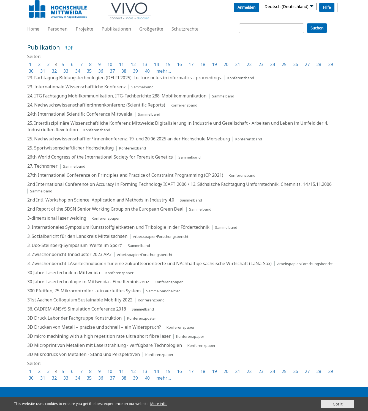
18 (202, 64)
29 (330, 64)
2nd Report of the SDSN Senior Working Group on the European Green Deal (105, 209)
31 (42, 71)
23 (260, 64)
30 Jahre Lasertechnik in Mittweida (63, 273)
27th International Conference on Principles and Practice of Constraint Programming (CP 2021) (125, 175)
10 (109, 64)
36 (100, 71)
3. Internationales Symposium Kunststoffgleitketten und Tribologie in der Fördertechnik (118, 227)
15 (167, 64)
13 (144, 64)
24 (272, 64)
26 (295, 64)
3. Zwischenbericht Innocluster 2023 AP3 (69, 254)
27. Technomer (42, 166)
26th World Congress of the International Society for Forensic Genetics (100, 157)
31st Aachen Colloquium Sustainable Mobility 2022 (79, 300)
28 (318, 64)
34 (77, 71)
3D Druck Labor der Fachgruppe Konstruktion (74, 318)
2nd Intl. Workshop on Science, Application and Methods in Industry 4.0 (100, 200)
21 (237, 64)
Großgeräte (151, 29)
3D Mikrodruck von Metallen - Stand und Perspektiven (83, 354)
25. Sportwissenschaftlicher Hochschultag (70, 148)
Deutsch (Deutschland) (287, 6)
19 (214, 64)
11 (121, 64)
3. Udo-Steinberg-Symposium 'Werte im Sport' (74, 245)
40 (147, 71)
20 (225, 64)
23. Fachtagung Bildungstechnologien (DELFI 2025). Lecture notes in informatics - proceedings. (125, 78)
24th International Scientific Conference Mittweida (79, 114)
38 (123, 71)
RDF (68, 47)
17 (191, 64)
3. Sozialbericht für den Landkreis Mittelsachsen (77, 236)
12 (133, 64)
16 (179, 64)
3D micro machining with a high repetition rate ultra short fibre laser (99, 336)
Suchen (316, 28)
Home (33, 29)
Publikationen (116, 29)
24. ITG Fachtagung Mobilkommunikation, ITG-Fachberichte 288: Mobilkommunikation (116, 96)
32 (54, 71)
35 (89, 71)
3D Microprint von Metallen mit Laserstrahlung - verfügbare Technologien (104, 345)
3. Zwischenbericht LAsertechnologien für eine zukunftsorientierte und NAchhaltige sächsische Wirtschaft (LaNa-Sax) (149, 263)
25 (284, 64)
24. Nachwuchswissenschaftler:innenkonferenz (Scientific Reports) (96, 105)
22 (249, 64)
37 (112, 71)
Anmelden (246, 7)
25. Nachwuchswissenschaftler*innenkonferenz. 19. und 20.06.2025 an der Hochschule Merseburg (128, 139)
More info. (167, 404)
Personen (57, 29)
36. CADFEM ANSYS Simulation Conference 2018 (76, 309)
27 (307, 64)
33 (65, 71)
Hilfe (327, 7)
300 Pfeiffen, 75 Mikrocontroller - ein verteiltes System (84, 291)
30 (31, 71)
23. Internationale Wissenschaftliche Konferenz (76, 87)
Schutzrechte (184, 29)
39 (135, 71)
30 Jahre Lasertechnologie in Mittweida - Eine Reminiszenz (88, 282)
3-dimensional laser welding (56, 218)
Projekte (84, 29)
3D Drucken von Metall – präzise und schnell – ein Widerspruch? (94, 327)
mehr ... (163, 71)
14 (156, 64)
